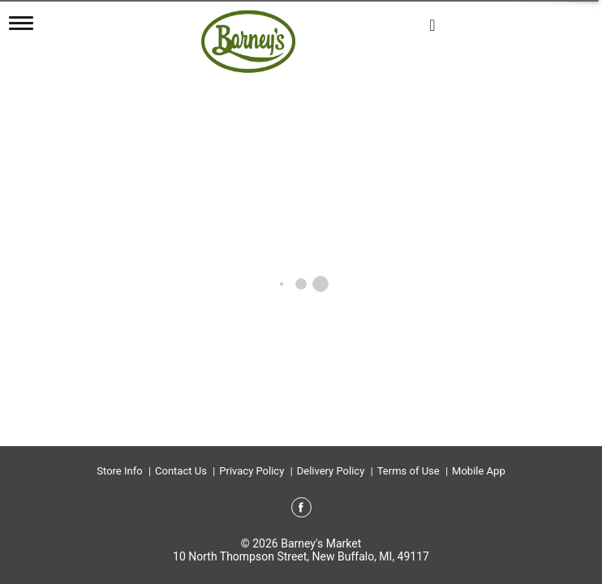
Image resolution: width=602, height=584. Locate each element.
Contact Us (181, 471)
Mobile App (478, 471)
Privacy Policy (251, 471)
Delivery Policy (331, 471)
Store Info (119, 471)
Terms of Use (408, 471)
